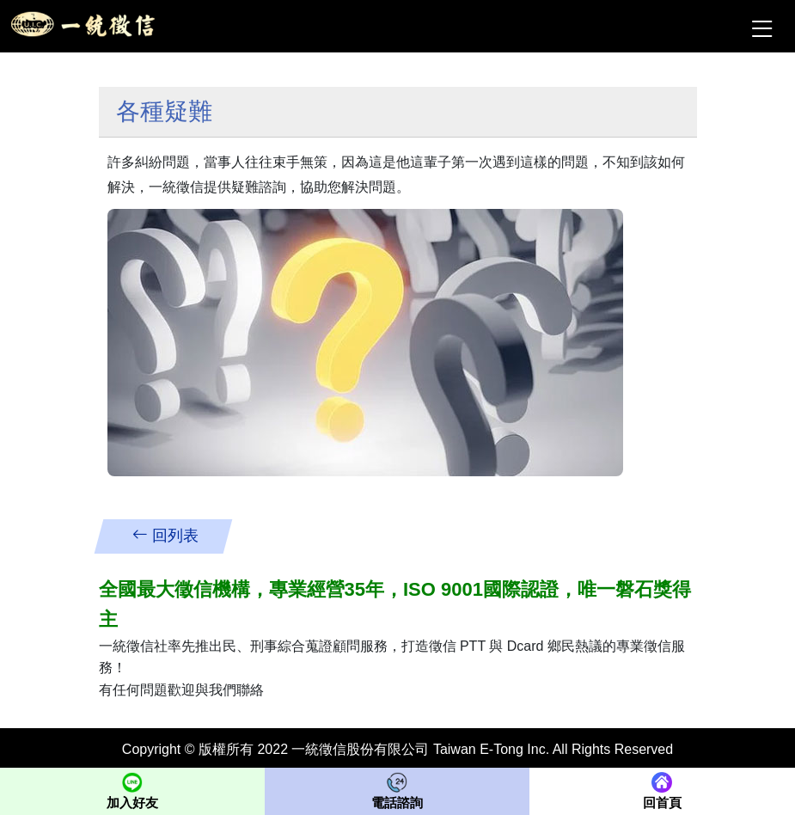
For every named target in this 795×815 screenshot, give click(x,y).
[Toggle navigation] (761, 26)
